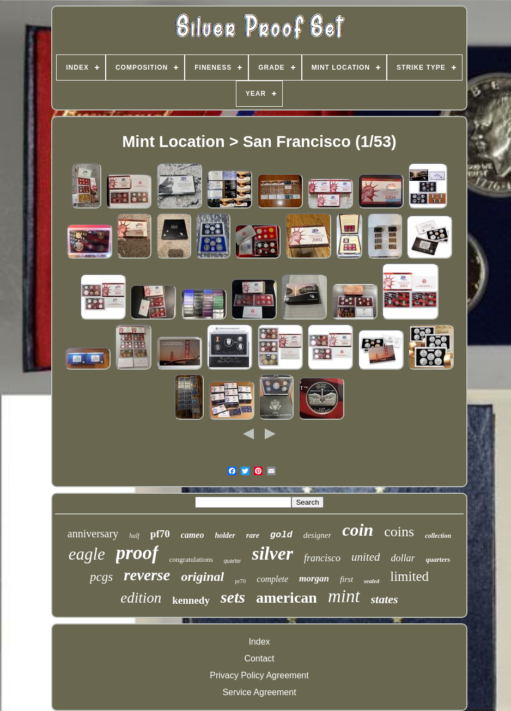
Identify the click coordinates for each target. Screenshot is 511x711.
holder (225, 535)
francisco (322, 558)
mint (344, 596)
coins (399, 532)
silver (272, 553)
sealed (371, 581)
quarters (438, 559)
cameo (192, 535)
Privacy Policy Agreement (259, 675)
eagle (87, 553)
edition (140, 598)
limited (409, 576)
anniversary (93, 534)
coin (357, 530)
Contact (259, 658)
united (365, 556)
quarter (232, 561)
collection (438, 536)
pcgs (101, 577)
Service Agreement (259, 692)
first (346, 579)
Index (259, 641)
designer (317, 535)
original (202, 576)
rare (252, 535)
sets (233, 597)
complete (272, 579)
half (134, 536)
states (384, 599)
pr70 (240, 581)
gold (281, 535)
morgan (314, 578)
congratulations (191, 559)
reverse (147, 575)
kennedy (191, 600)
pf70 (160, 534)
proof (137, 552)
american (286, 597)
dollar (403, 558)
